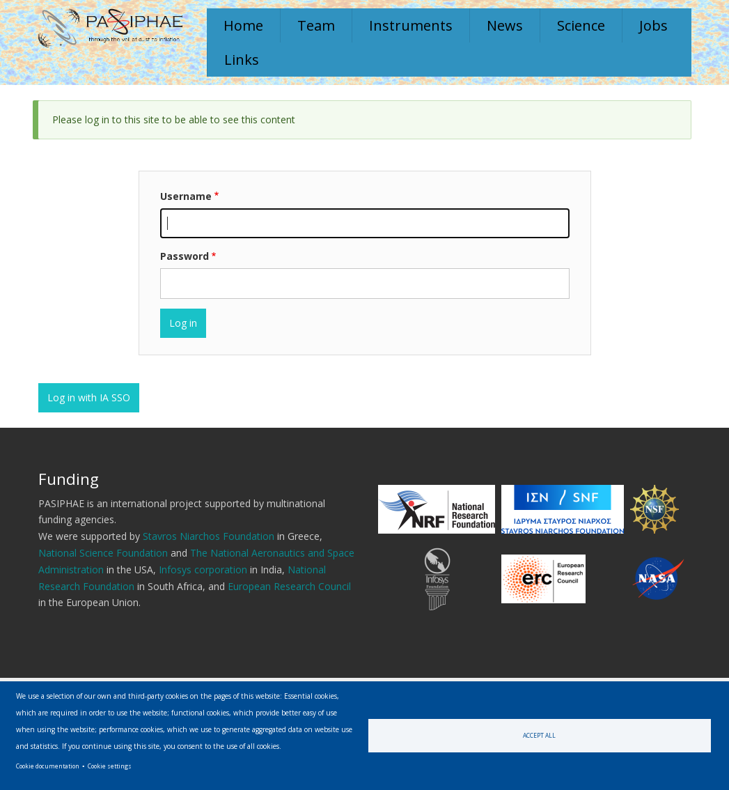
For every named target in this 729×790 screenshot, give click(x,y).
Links (241, 59)
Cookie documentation (47, 766)
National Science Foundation (103, 552)
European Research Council (289, 586)
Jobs (653, 25)
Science (581, 25)
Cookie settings (110, 766)
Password (184, 256)
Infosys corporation (203, 569)
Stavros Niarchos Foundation (208, 536)
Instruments (411, 25)
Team (316, 25)
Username (186, 196)
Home (243, 25)
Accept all (539, 735)
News (505, 25)
